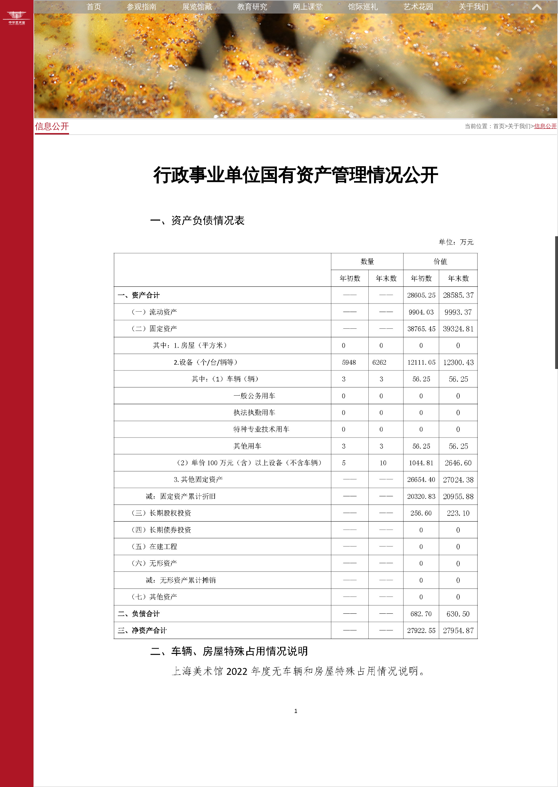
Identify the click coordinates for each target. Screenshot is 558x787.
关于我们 (474, 6)
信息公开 (545, 126)
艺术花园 (418, 6)
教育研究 (252, 6)
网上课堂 (308, 6)
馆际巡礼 (363, 6)
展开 (537, 7)
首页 (93, 6)
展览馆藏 (197, 6)
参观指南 (142, 6)
